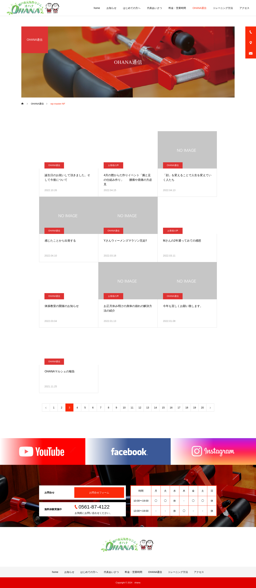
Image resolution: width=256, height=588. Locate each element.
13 (147, 407)
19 (194, 407)
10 (124, 407)
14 (155, 407)
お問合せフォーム (99, 492)
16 (171, 407)
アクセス (244, 8)
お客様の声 (113, 165)
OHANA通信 (199, 8)
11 (132, 407)
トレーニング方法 (223, 8)
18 (186, 407)
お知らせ (111, 8)
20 (202, 407)
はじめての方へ (131, 8)
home (97, 8)
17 (179, 407)
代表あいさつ (154, 8)
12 (139, 407)
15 (163, 407)
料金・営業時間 (177, 8)
